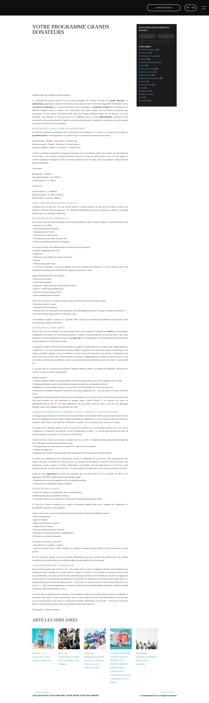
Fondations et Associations (149, 78)
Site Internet (143, 101)
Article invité (144, 53)
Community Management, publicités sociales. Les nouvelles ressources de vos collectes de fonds (94, 660)
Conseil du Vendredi (146, 69)
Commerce (143, 59)
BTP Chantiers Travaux (147, 56)
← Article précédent (41, 692)
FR (188, 7)
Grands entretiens (145, 85)
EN (193, 7)
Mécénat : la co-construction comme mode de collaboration (41, 657)
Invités (141, 88)
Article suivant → (169, 692)
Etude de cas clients (146, 72)
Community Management (148, 62)
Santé (141, 97)
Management (143, 91)
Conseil (141, 66)
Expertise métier (145, 75)
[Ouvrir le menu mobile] (203, 8)
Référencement (144, 94)
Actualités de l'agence (147, 50)
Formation (142, 81)
